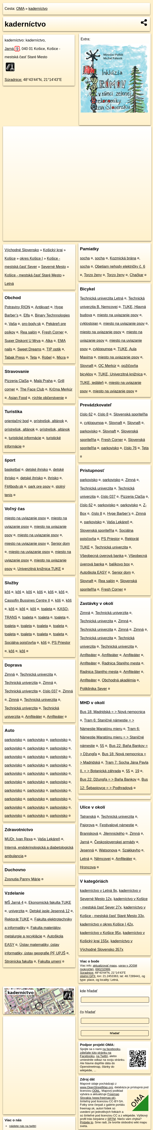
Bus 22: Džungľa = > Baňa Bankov (108, 779)
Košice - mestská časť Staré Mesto (33, 275)
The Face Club (32, 389)
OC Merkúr (107, 366)
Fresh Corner (53, 332)
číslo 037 (50, 691)
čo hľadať (88, 1012)
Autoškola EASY (93, 572)
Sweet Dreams (29, 349)
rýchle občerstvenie (48, 398)
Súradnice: (13, 80)
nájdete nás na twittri (22, 1126)
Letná (9, 284)
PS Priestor (61, 643)
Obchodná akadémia (119, 680)
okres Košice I (31, 258)
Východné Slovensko (22, 250)
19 (137, 771)
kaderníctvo (38, 9)
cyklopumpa (102, 349)
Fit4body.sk (14, 486)
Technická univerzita (36, 674)
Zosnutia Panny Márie (22, 879)
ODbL (96, 1090)
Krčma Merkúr (60, 389)
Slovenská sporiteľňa (130, 414)
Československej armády (114, 842)
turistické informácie (25, 438)
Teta (33, 357)
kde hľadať (89, 991)
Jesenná (87, 850)
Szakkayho (131, 850)
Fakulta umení (49, 961)
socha (85, 258)
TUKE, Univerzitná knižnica (120, 374)
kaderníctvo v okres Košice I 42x (106, 924)
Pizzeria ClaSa (17, 381)
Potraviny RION (17, 307)
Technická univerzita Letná (101, 298)
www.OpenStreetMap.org (96, 1087)
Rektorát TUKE (17, 919)
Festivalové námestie (116, 825)
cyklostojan (89, 323)
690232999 (102, 969)
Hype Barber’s (118, 513)
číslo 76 (130, 448)
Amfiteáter (33, 717)
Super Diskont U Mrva (23, 341)
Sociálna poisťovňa (20, 643)
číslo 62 (86, 414)
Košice (10, 258)
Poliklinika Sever (93, 689)
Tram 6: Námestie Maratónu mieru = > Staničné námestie (112, 737)
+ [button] (10, 134)
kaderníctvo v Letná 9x (98, 891)
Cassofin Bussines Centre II (27, 600)
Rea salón (28, 332)
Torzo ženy (93, 275)
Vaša (13, 324)
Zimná (10, 674)
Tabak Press (15, 357)
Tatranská (88, 817)
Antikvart (42, 307)
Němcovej (102, 859)
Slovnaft (86, 366)
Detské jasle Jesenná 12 (50, 911)
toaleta (46, 609)
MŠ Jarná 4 (14, 902)
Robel (47, 357)
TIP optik (53, 349)
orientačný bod (17, 421)
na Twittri (102, 1056)
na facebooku (111, 1049)
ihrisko (53, 478)
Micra (61, 357)
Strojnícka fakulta (19, 961)
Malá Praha (43, 381)
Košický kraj (52, 250)
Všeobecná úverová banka (101, 556)
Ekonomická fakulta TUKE (49, 902)
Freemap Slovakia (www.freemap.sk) (99, 1095)
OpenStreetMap (73, 237)
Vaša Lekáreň (49, 839)
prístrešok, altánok (49, 421)
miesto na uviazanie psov (25, 518)
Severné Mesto (53, 267)
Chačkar (137, 275)
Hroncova (88, 867)
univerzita (16, 911)
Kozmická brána (123, 258)
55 (102, 746)
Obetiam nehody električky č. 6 (120, 266)
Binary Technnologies (52, 315)
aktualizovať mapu (105, 965)
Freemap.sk (97, 237)
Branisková (89, 833)
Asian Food (17, 398)
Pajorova (87, 825)
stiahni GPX (88, 976)
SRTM (112, 1119)
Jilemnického (113, 833)
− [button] (10, 141)
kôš (7, 592)
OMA (20, 9)
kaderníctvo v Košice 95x (100, 933)
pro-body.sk (31, 324)
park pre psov (39, 486)
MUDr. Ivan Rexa (19, 839)
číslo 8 (103, 414)
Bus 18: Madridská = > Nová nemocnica (112, 712)
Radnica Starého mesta (121, 663)
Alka (49, 341)
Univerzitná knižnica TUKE (39, 569)
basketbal (12, 469)
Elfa (26, 315)
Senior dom (60, 544)
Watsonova (108, 850)
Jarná (12, 48)
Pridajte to (86, 1122)
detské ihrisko (37, 469)
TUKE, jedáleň (92, 383)
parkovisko (13, 740)
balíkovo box (119, 564)
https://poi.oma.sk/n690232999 (131, 237)
